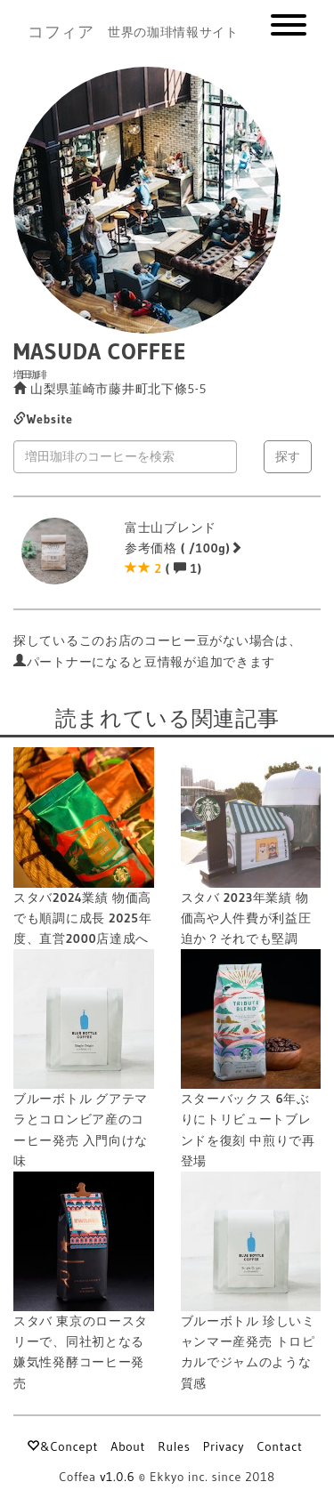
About (127, 1446)
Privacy (224, 1446)
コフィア (61, 32)
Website (43, 419)
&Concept (62, 1446)
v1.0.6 (117, 1477)
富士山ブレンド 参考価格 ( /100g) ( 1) (184, 547)
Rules (174, 1446)
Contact (279, 1446)
